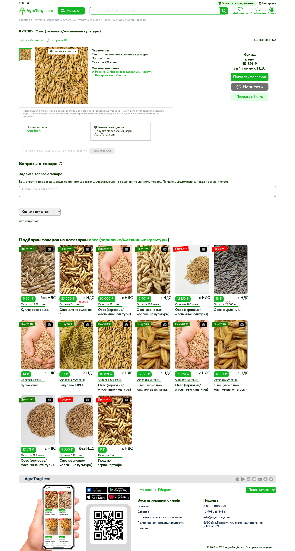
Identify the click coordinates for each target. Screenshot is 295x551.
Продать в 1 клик (250, 97)
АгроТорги (34, 131)
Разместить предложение (236, 3)
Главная (24, 20)
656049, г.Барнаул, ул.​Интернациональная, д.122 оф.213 (233, 524)
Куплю (38, 20)
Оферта (143, 511)
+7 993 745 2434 (214, 511)
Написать (249, 87)
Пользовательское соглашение (160, 517)
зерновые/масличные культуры (134, 240)
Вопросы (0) (59, 40)
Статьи (143, 528)
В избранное (32, 40)
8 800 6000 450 (214, 506)
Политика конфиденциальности (161, 522)
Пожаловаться (102, 150)
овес (93, 240)
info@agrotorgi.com (217, 517)
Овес (96, 20)
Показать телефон (249, 77)
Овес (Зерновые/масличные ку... (125, 20)
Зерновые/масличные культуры (67, 20)
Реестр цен (267, 3)
